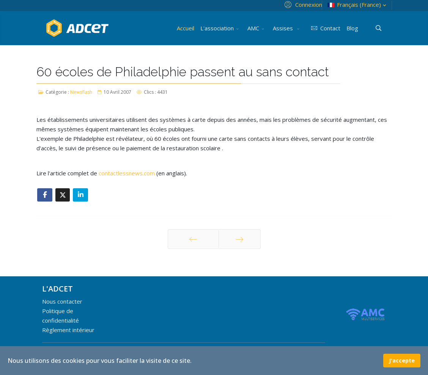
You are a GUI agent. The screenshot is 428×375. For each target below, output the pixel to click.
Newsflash (81, 92)
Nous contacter (62, 301)
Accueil (185, 28)
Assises (283, 28)
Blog (352, 28)
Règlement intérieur (68, 330)
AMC (253, 28)
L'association (217, 28)
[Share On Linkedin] (80, 195)
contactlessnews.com (127, 173)
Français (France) (357, 5)
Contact (324, 28)
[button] (302, 4)
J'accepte (402, 360)
